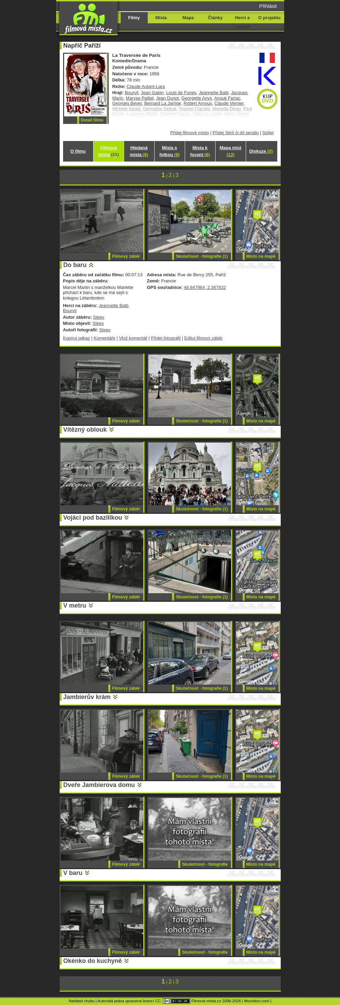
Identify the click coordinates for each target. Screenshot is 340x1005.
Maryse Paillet (140, 98)
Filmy (134, 17)
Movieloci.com (256, 1001)
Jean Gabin (152, 92)
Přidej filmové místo (189, 132)
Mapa (188, 17)
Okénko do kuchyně (92, 960)
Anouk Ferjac (227, 98)
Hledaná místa (139, 151)
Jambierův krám (87, 697)
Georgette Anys (196, 98)
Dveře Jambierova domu (99, 784)
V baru (73, 872)
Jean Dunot (167, 98)
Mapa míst (230, 151)
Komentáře (104, 338)
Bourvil (131, 92)
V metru (74, 605)
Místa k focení (200, 151)
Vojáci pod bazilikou (92, 517)
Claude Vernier (229, 103)
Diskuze (260, 151)
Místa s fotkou (169, 151)
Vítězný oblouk (85, 429)
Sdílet (268, 132)
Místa (161, 17)
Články (215, 17)
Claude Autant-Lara (145, 86)
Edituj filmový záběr (203, 338)
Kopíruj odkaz (76, 338)
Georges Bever (127, 103)
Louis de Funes (181, 92)
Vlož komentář (133, 338)
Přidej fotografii (166, 338)
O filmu (78, 151)
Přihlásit (268, 6)
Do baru (75, 265)
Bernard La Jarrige (162, 103)
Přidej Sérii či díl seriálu (235, 132)
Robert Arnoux (198, 103)
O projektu (269, 17)
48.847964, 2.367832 (205, 287)
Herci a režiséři (242, 22)
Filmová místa (108, 151)
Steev (98, 317)
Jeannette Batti (213, 92)
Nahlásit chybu (82, 1001)
